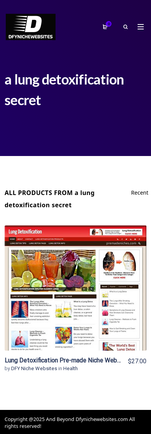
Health (70, 368)
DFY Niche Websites (34, 368)
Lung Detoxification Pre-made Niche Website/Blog (74, 360)
